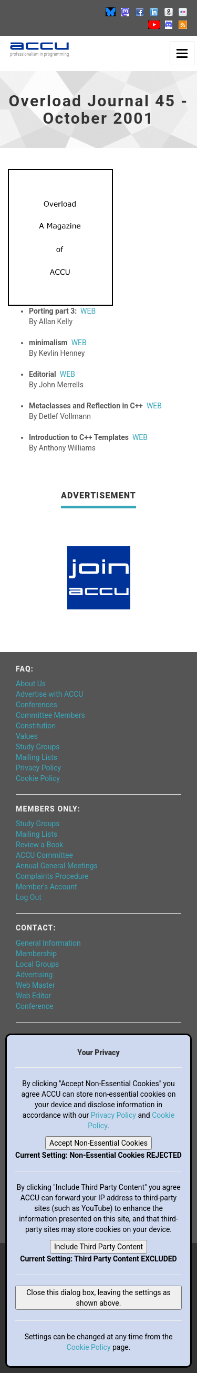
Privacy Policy (38, 768)
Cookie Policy (38, 778)
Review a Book (39, 844)
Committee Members (50, 715)
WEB (88, 311)
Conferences (36, 704)
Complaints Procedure (52, 876)
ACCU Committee (44, 855)
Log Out (29, 897)
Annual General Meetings (57, 865)
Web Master (35, 985)
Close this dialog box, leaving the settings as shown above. (98, 1297)
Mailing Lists (36, 757)
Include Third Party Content (98, 1246)
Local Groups (37, 964)
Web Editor (33, 995)
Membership (36, 953)
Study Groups (38, 747)
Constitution (36, 725)
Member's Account (46, 887)
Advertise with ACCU (49, 694)
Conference (34, 1006)
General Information (48, 943)
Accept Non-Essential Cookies (98, 1143)
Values (27, 736)
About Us (31, 683)
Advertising (34, 974)
